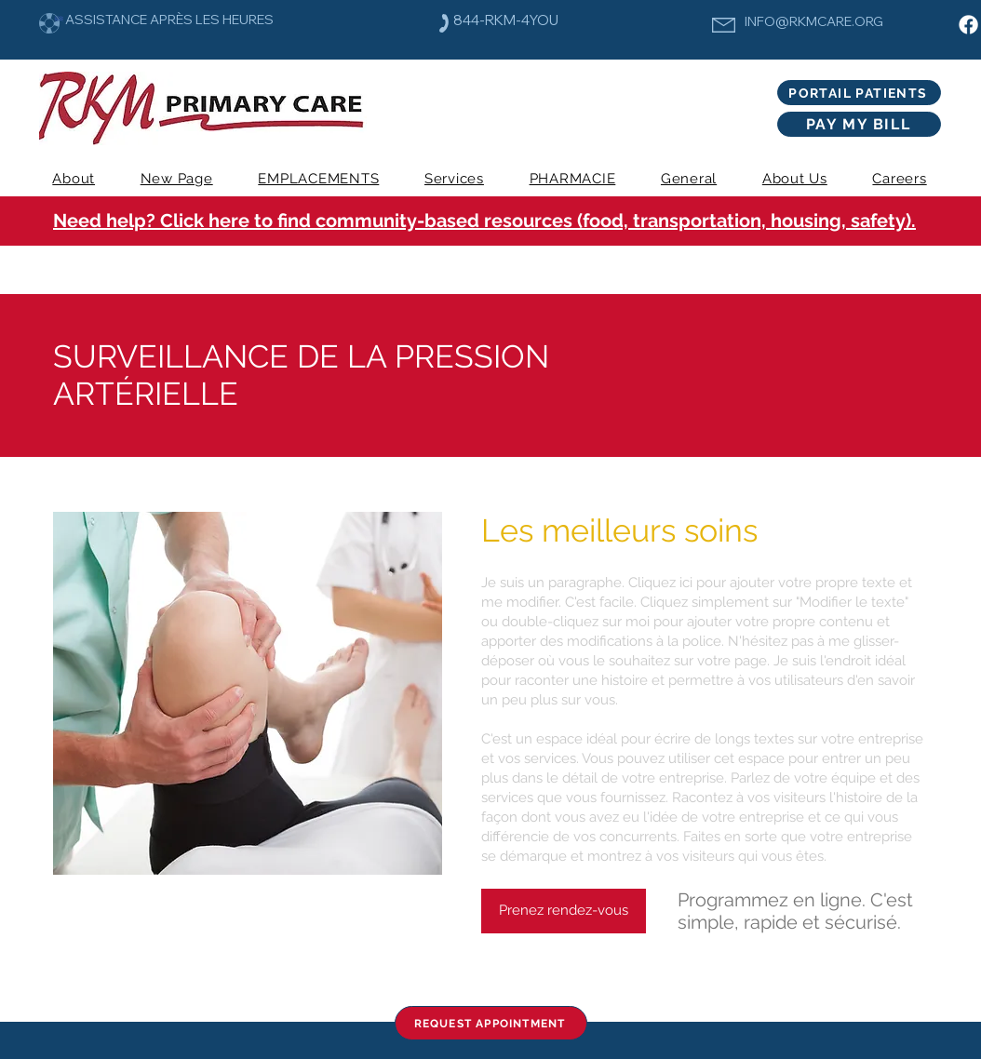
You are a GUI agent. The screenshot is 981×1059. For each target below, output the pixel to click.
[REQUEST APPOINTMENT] (491, 1023)
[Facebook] (968, 24)
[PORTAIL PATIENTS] (859, 92)
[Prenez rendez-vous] (563, 911)
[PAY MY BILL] (859, 124)
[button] (455, 178)
